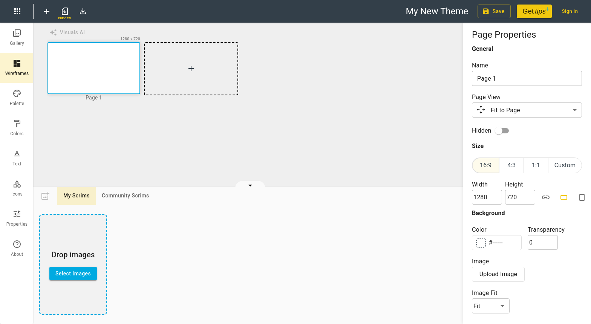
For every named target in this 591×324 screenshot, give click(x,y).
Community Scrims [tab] (125, 196)
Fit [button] (476, 306)
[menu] (17, 11)
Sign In (570, 11)
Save (494, 11)
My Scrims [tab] (76, 196)
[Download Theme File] (82, 11)
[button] (94, 69)
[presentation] (73, 264)
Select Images (73, 274)
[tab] (17, 38)
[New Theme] (46, 11)
